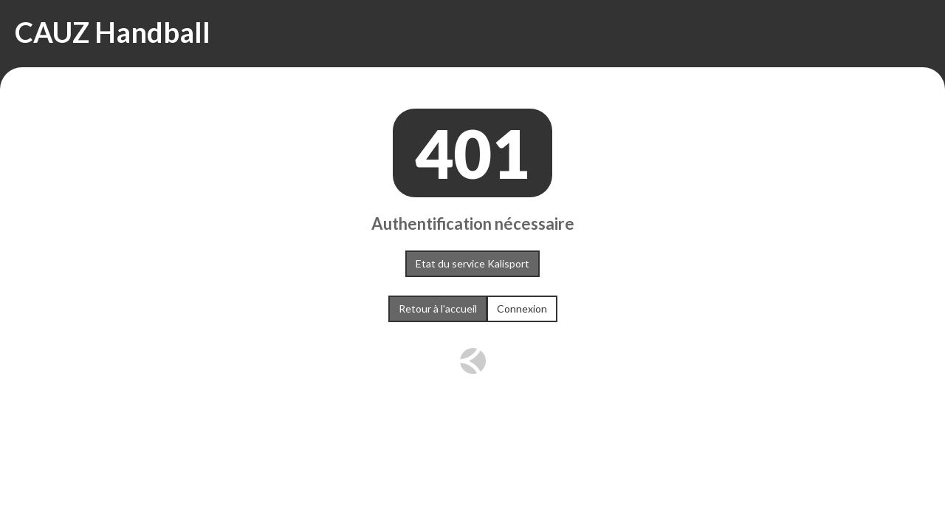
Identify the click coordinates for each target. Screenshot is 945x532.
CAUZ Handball (112, 32)
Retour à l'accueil (438, 308)
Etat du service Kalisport (472, 263)
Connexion (522, 308)
